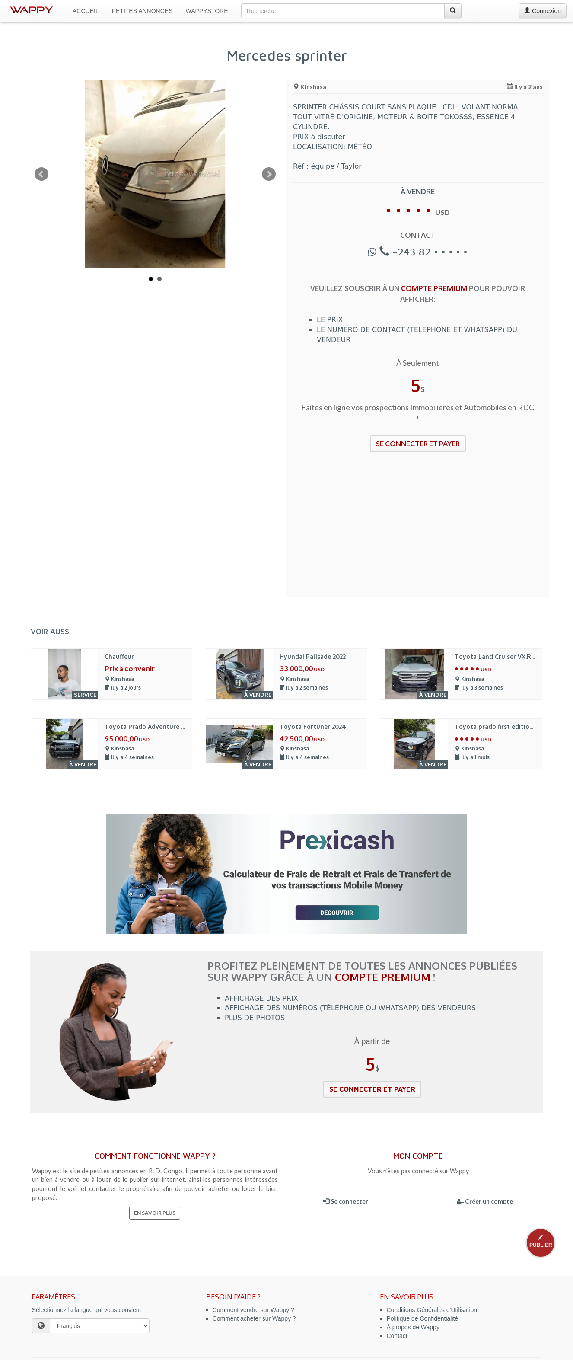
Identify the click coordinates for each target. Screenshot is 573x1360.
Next (269, 174)
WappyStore (207, 10)
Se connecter (345, 1201)
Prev (41, 174)
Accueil (86, 10)
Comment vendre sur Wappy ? (253, 1309)
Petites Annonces (142, 10)
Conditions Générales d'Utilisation (431, 1309)
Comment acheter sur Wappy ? (254, 1318)
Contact (396, 1335)
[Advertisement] (418, 530)
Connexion (542, 10)
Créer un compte (485, 1201)
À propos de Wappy (412, 1327)
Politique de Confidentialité (422, 1318)
